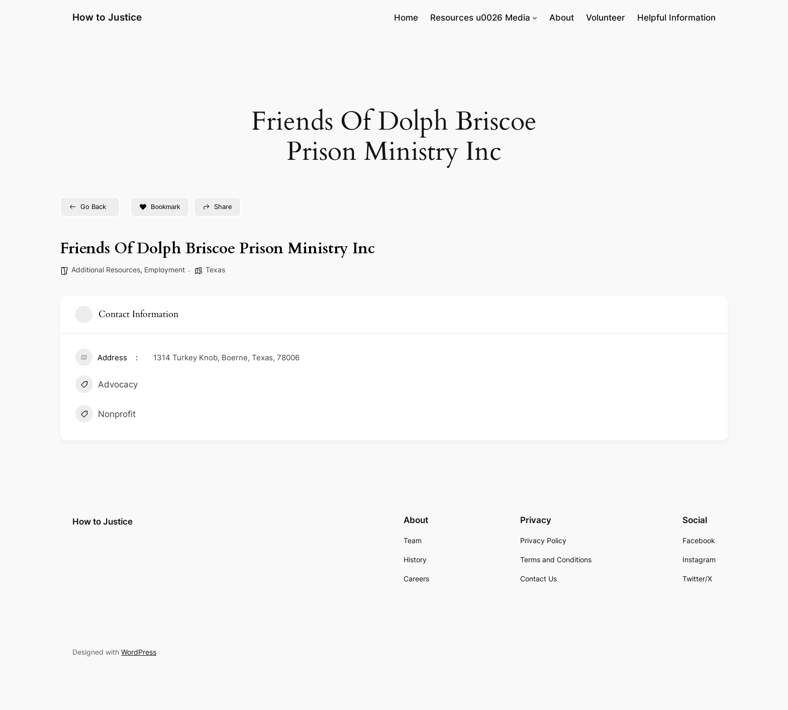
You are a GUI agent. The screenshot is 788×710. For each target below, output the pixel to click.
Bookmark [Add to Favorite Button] (159, 207)
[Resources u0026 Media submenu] (534, 17)
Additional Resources (105, 269)
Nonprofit (105, 415)
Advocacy (106, 385)
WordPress (138, 652)
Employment (164, 269)
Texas (215, 269)
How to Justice (107, 17)
